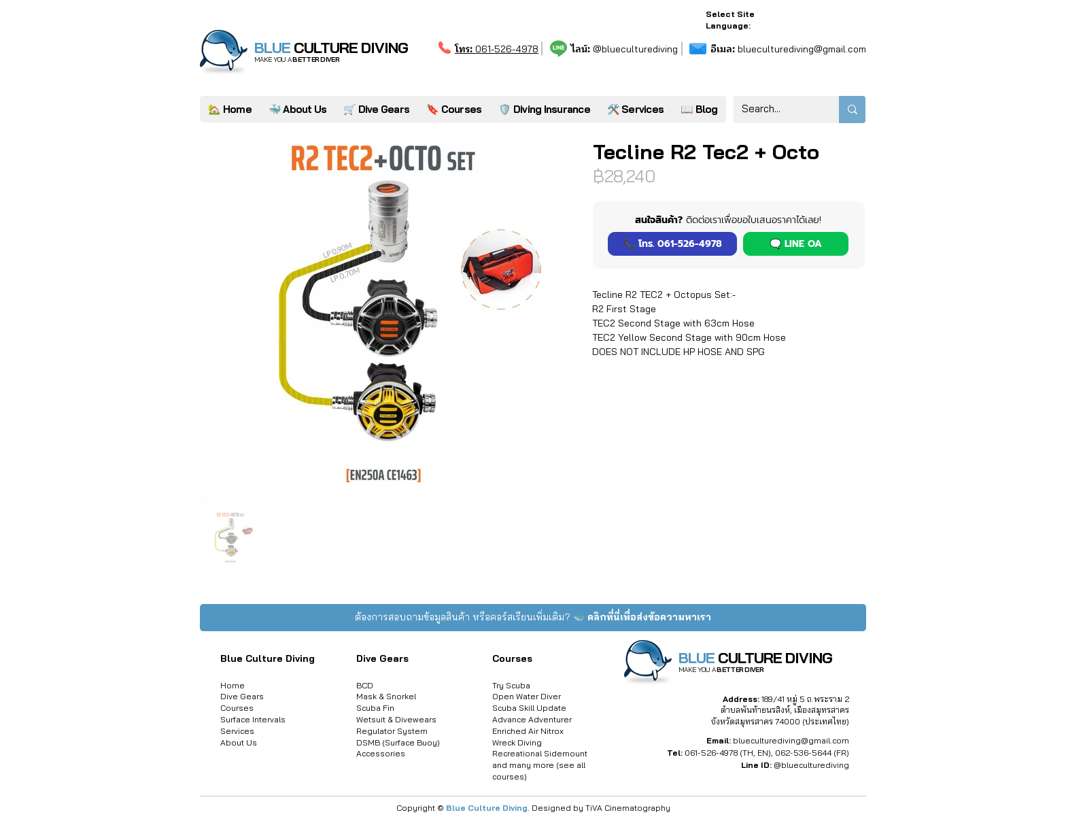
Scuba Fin (375, 708)
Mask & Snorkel (386, 696)
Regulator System (392, 731)
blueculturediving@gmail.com (788, 49)
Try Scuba (511, 685)
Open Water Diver (526, 696)
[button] (635, 109)
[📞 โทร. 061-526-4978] (672, 244)
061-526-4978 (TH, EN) (728, 753)
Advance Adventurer (532, 719)
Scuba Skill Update (529, 708)
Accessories (380, 753)
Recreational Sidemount (539, 753)
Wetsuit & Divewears (396, 719)
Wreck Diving (517, 742)
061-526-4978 (496, 49)
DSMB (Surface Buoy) (398, 742)
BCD (364, 685)
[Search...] (776, 109)
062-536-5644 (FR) (812, 753)
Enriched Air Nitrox (528, 731)
